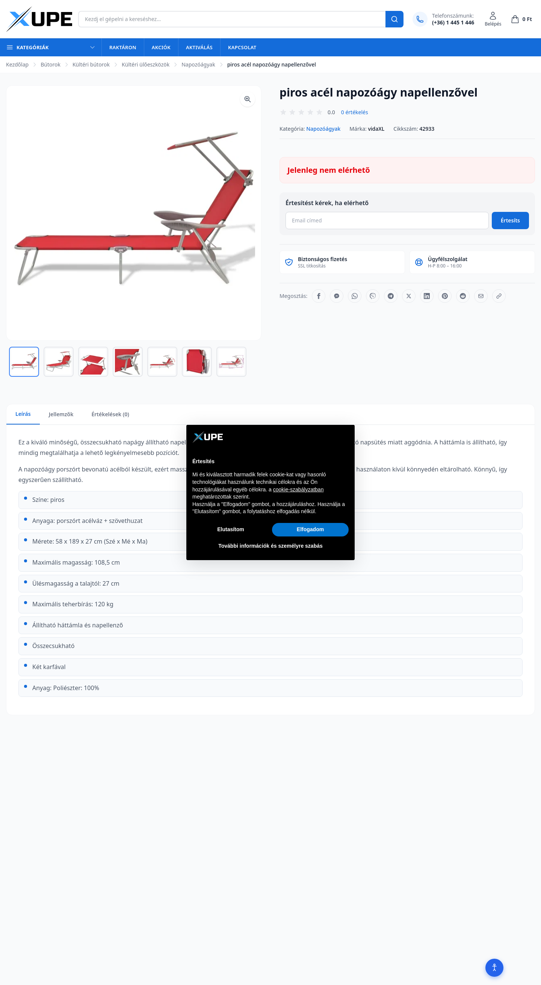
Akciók (161, 47)
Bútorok (50, 64)
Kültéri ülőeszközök (145, 64)
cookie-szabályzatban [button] (298, 489)
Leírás (23, 413)
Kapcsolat (242, 47)
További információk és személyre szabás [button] (270, 546)
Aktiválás (199, 47)
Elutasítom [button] (230, 529)
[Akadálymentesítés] (494, 968)
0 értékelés (354, 112)
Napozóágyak (198, 64)
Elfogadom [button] (310, 529)
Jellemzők (61, 414)
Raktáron (122, 47)
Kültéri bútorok (91, 64)
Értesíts (510, 220)
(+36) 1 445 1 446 (453, 22)
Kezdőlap (17, 64)
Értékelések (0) (110, 414)
